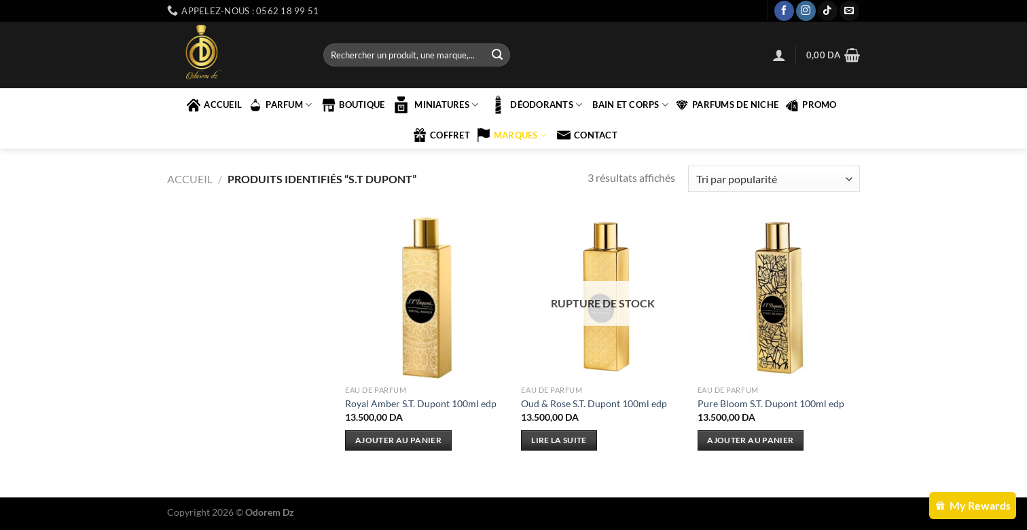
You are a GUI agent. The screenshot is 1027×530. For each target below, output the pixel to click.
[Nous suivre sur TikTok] (827, 11)
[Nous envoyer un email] (849, 11)
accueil (214, 105)
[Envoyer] (497, 55)
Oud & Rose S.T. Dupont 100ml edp (594, 403)
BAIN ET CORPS (630, 104)
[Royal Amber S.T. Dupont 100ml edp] (426, 297)
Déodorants (535, 105)
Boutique (353, 105)
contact (587, 135)
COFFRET (441, 135)
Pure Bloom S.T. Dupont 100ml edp (771, 403)
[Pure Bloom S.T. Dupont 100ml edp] (779, 297)
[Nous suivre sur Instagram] (806, 11)
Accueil (190, 178)
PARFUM (280, 105)
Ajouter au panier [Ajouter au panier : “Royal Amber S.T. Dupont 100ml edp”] (398, 440)
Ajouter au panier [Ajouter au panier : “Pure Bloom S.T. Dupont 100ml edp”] (750, 440)
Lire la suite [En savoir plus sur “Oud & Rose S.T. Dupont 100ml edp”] (559, 440)
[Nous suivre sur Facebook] (784, 11)
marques (512, 135)
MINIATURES (434, 105)
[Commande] (774, 179)
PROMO (810, 105)
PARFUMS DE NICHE (726, 105)
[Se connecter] (779, 55)
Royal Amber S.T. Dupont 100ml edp (421, 403)
